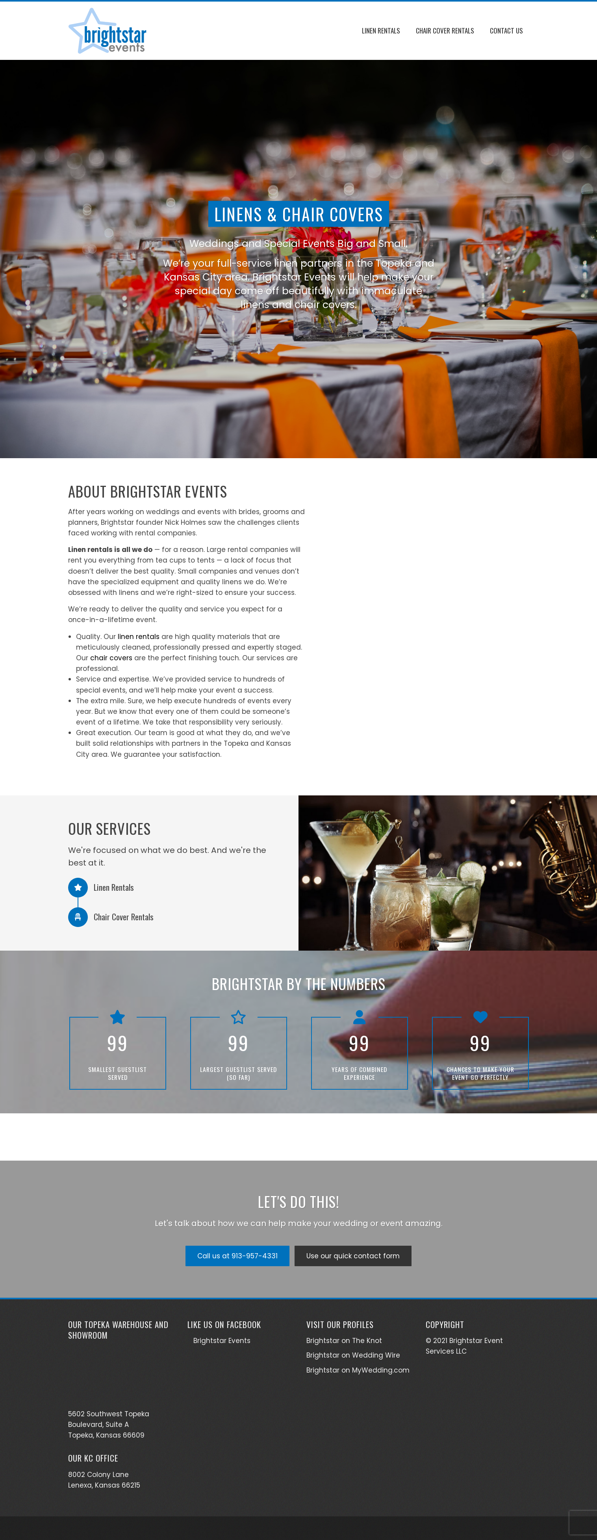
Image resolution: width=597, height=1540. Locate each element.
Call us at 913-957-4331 (237, 1256)
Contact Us (506, 30)
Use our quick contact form (353, 1256)
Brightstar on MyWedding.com (358, 1370)
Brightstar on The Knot (344, 1340)
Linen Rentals (381, 30)
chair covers (111, 658)
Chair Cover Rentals (445, 30)
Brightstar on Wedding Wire (353, 1355)
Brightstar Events (221, 1340)
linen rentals (138, 636)
